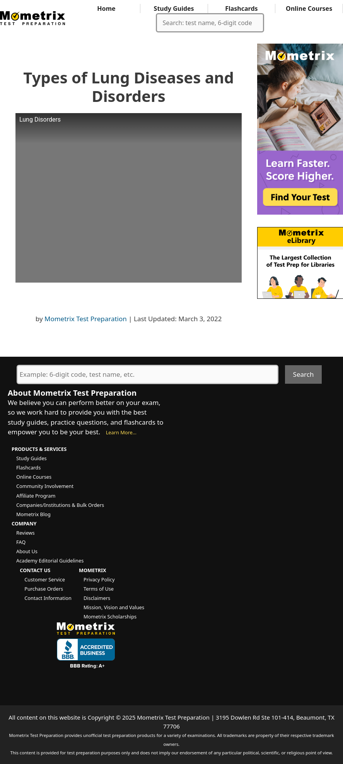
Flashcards (241, 8)
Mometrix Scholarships (110, 616)
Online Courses (309, 8)
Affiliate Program (35, 495)
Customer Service (44, 579)
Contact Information (48, 598)
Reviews (25, 532)
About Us (27, 551)
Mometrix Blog (33, 514)
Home (106, 8)
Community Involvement (44, 486)
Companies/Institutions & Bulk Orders (60, 504)
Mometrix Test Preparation (85, 318)
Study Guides (174, 8)
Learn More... (121, 432)
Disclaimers (97, 598)
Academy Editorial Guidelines (50, 560)
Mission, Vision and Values (114, 607)
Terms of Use (99, 588)
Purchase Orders (43, 588)
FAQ (21, 542)
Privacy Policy (99, 579)
